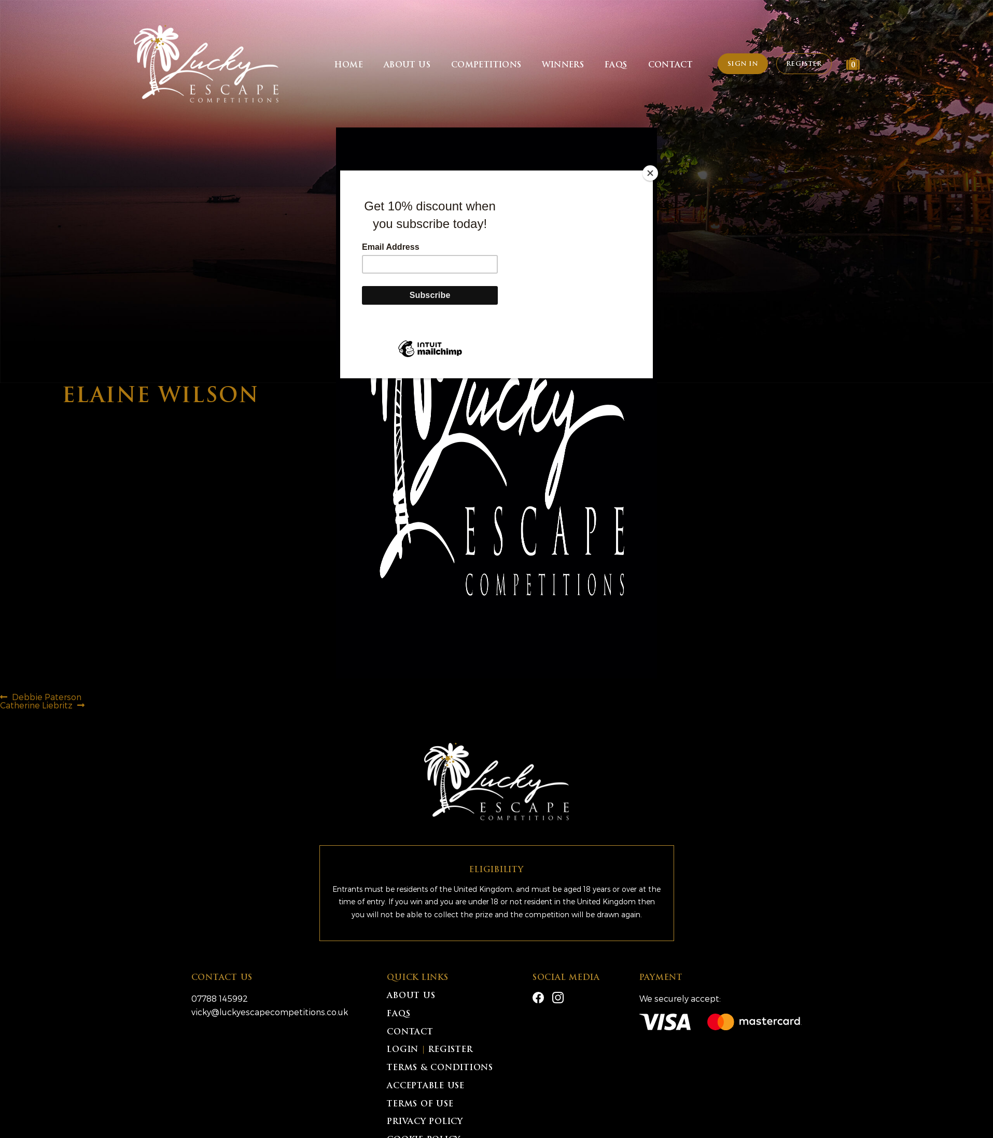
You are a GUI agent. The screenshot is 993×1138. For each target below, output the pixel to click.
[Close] (650, 173)
